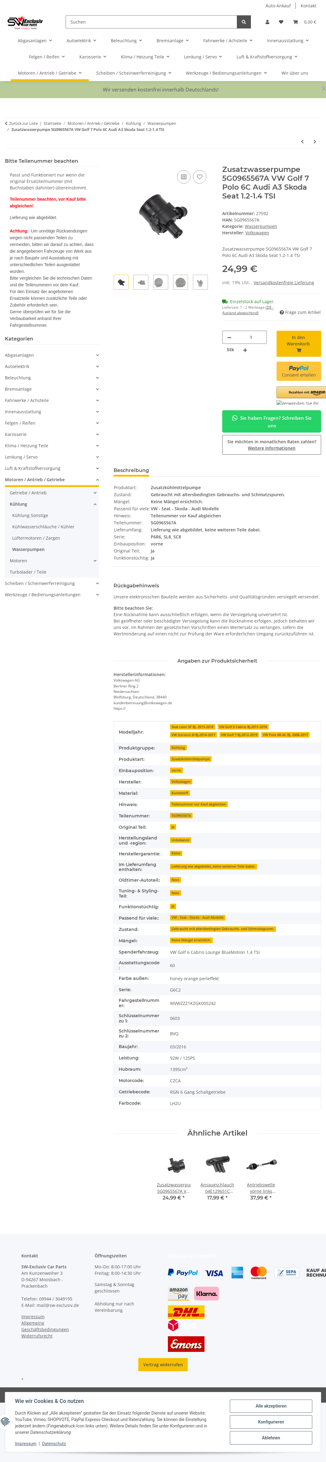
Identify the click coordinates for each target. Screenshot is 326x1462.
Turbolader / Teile (28, 572)
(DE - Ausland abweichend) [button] (248, 310)
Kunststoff (180, 793)
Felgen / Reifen (20, 423)
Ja (173, 827)
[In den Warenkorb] (118, 161)
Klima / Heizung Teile (26, 445)
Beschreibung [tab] (131, 470)
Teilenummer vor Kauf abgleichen (199, 804)
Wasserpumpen (261, 226)
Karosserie (16, 434)
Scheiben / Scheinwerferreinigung (40, 583)
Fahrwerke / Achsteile (27, 400)
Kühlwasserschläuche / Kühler (43, 527)
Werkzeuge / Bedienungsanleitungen (43, 594)
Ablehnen (271, 1437)
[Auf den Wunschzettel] (199, 177)
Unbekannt (180, 840)
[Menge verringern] (229, 337)
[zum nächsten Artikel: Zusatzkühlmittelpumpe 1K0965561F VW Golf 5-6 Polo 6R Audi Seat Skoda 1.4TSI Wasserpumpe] (315, 141)
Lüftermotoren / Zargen (36, 538)
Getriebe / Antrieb (28, 493)
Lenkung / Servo (21, 457)
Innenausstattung (23, 412)
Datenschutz (54, 1443)
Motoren (18, 561)
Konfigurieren (271, 1421)
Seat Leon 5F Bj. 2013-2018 (192, 727)
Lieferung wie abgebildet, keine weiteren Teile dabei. (213, 866)
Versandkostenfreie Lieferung (284, 282)
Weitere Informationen (271, 448)
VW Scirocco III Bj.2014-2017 (193, 735)
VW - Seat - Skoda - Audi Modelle (197, 917)
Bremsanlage (18, 389)
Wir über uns (294, 73)
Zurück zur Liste (23, 123)
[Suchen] (151, 21)
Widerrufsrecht (37, 1336)
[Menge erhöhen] (245, 350)
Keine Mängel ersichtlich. (191, 940)
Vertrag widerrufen (163, 1364)
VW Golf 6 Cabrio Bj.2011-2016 (243, 727)
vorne (176, 770)
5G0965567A (181, 815)
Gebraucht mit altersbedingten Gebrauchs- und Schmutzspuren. (223, 929)
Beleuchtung (18, 378)
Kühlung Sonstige (30, 515)
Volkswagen (181, 781)
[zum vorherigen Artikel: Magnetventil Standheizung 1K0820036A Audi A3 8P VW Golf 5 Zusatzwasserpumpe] (302, 141)
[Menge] (251, 337)
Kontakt (308, 6)
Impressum (25, 1443)
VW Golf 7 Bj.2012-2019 (239, 735)
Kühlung (178, 748)
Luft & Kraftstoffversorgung (32, 468)
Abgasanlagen (19, 355)
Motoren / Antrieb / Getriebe (35, 479)
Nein (175, 880)
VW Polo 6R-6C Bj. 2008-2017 (285, 735)
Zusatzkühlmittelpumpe (191, 759)
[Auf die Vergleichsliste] (183, 177)
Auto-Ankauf (278, 6)
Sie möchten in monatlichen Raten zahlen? (271, 445)
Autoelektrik (17, 366)
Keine (176, 853)
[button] (267, 21)
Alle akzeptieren (270, 1406)
